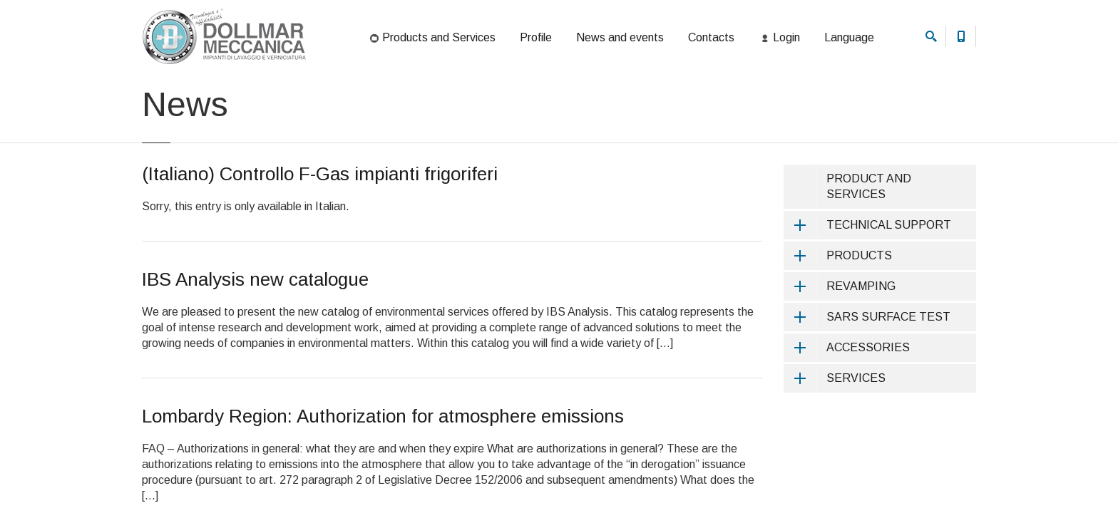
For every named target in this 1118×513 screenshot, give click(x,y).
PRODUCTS (838, 315)
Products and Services (432, 38)
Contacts (711, 37)
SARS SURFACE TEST (867, 377)
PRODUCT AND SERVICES (868, 246)
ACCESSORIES (847, 407)
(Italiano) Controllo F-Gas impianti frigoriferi (320, 233)
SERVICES (835, 438)
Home (152, 95)
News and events (620, 37)
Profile (536, 37)
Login (779, 38)
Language (849, 37)
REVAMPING (840, 346)
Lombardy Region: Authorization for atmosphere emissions (383, 476)
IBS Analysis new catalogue (255, 339)
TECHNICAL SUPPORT (867, 285)
